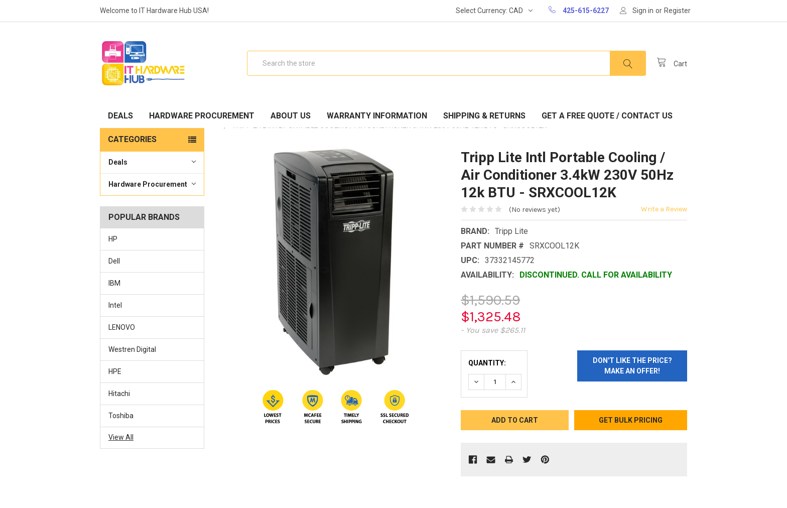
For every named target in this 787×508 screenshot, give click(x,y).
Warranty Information (377, 115)
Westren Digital (132, 349)
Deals (120, 115)
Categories (132, 139)
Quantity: (487, 363)
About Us (291, 115)
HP (112, 239)
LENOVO (121, 327)
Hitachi (119, 394)
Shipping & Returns (484, 115)
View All (121, 437)
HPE (114, 371)
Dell (114, 261)
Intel (115, 305)
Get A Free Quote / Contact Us (607, 115)
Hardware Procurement (201, 115)
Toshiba (121, 416)
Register (677, 11)
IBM (114, 283)
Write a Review (664, 209)
